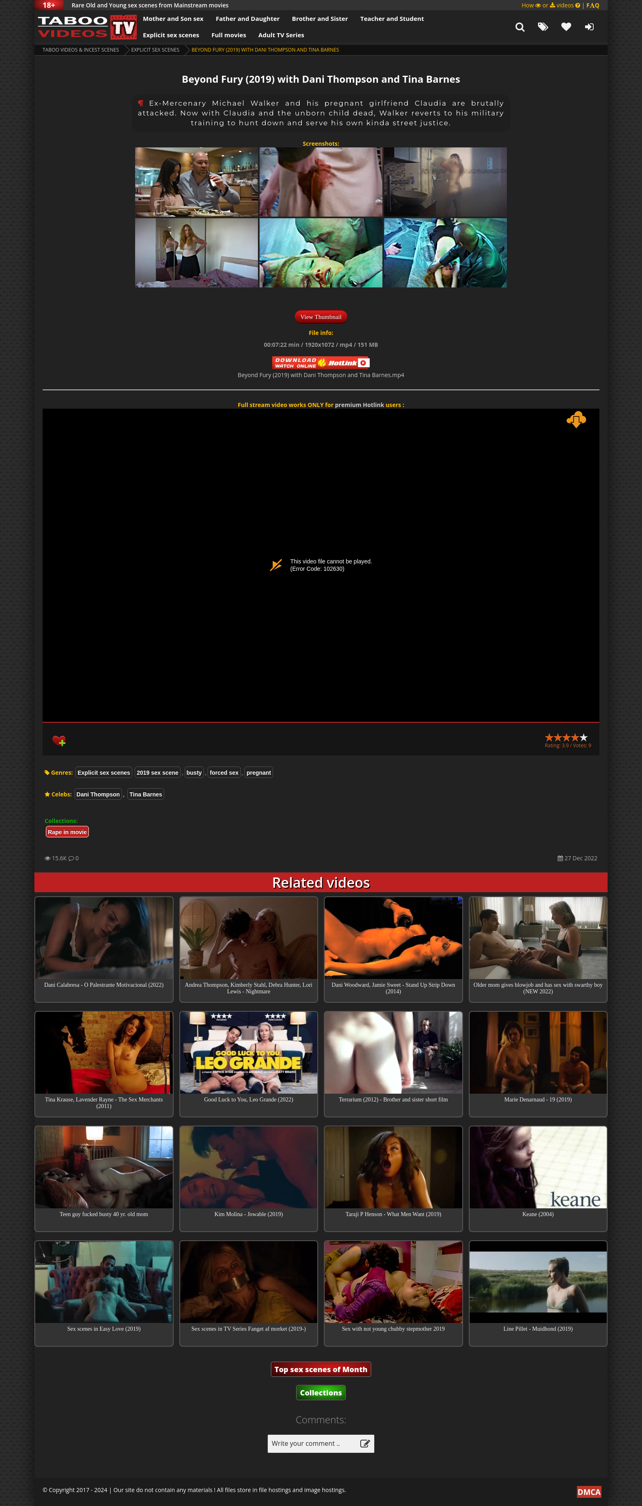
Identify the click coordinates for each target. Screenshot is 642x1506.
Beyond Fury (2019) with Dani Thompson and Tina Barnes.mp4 (321, 375)
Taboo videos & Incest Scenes (81, 49)
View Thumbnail (321, 317)
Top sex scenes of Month (321, 1369)
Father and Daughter (248, 18)
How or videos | (560, 5)
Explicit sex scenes (171, 35)
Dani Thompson (98, 794)
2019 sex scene (158, 772)
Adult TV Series (281, 35)
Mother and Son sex (173, 18)
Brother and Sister (320, 18)
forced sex (224, 772)
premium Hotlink (359, 405)
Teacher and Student (392, 18)
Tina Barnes (145, 794)
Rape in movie (67, 832)
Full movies (229, 35)
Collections (321, 1392)
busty (194, 772)
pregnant (258, 772)
